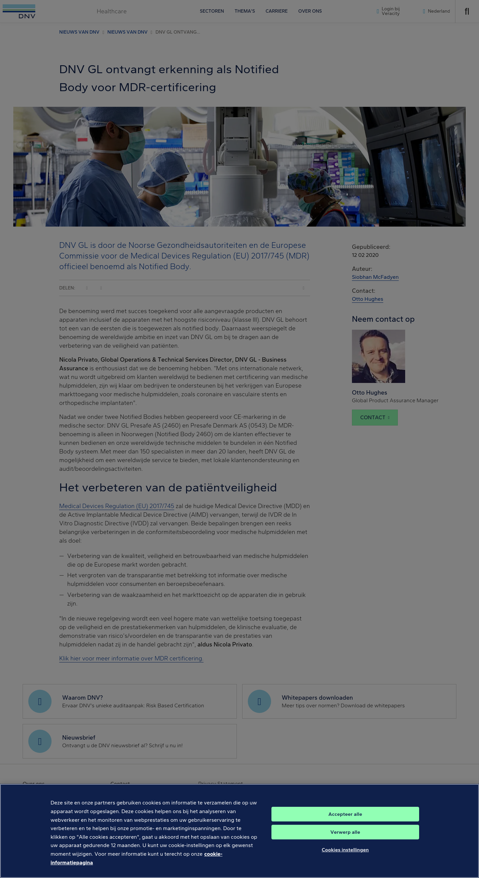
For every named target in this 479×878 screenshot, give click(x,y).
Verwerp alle (345, 840)
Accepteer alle (345, 822)
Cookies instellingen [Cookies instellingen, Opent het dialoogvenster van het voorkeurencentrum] (345, 858)
